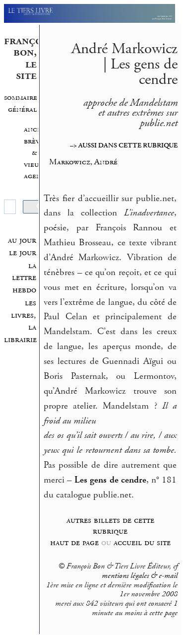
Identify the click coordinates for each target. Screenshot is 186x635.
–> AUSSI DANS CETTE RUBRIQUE (124, 145)
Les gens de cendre (110, 480)
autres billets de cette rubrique (110, 525)
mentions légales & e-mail (140, 576)
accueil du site (142, 542)
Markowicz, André (83, 161)
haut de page (74, 542)
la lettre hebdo (24, 277)
